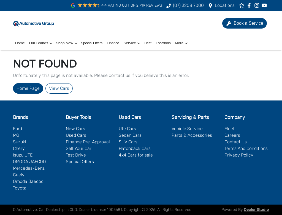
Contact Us (235, 141)
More (182, 43)
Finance (113, 43)
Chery (19, 148)
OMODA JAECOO (29, 161)
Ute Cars (127, 128)
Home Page (28, 88)
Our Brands (41, 43)
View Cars (59, 88)
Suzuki (19, 141)
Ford (17, 128)
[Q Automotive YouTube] (265, 5)
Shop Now (67, 43)
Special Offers (91, 43)
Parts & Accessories (192, 135)
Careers (232, 135)
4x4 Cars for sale (136, 155)
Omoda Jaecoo (28, 181)
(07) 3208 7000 (188, 5)
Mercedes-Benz (29, 168)
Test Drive (76, 155)
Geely (19, 174)
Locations (225, 5)
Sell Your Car (78, 148)
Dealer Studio (256, 210)
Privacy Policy (238, 155)
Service (133, 43)
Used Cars (76, 135)
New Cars (75, 128)
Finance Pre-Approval (88, 141)
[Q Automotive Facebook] (250, 5)
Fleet (147, 43)
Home (20, 43)
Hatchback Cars (135, 148)
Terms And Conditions (246, 148)
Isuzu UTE (22, 155)
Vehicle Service (187, 128)
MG (16, 135)
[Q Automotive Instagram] (258, 5)
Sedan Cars (130, 135)
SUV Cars (128, 141)
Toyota (19, 188)
